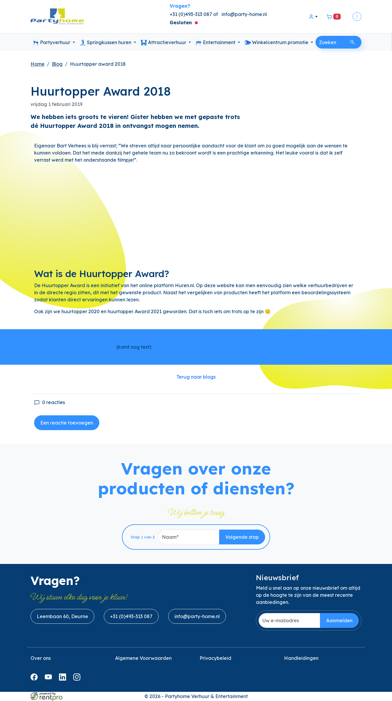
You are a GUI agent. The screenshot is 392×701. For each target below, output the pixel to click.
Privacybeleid (215, 658)
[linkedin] (63, 679)
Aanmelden (339, 620)
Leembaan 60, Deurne (62, 616)
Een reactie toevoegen (66, 423)
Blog (57, 64)
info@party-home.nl (244, 14)
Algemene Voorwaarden (143, 658)
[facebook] (35, 679)
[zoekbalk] (329, 42)
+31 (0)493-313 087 (131, 616)
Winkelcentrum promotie (277, 42)
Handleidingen (301, 658)
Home (37, 64)
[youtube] (49, 679)
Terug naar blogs (196, 377)
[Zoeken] (352, 42)
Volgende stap (242, 537)
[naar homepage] (57, 17)
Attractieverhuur (164, 42)
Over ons (41, 658)
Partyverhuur (52, 42)
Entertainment (216, 42)
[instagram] (78, 679)
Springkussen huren (106, 42)
